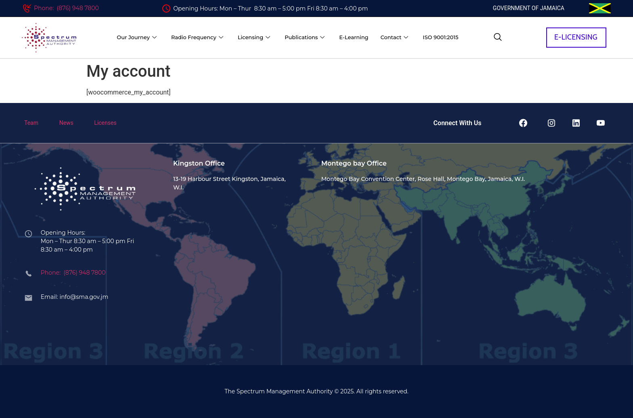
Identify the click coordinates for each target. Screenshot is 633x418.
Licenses (105, 123)
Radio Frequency (197, 37)
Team (31, 123)
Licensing (254, 37)
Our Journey (137, 37)
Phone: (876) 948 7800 (66, 8)
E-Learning (353, 37)
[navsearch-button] (497, 37)
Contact (394, 37)
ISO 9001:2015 (440, 37)
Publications (305, 37)
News (66, 123)
